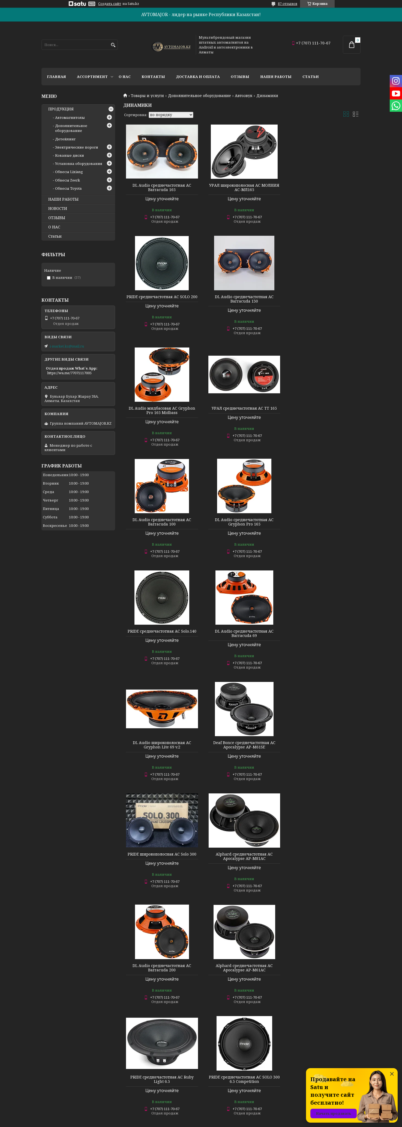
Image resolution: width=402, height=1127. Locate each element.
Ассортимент (92, 76)
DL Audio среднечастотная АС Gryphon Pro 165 (241, 410)
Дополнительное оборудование (199, 95)
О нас (125, 76)
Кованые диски (69, 155)
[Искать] (113, 45)
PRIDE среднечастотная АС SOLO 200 (322, 187)
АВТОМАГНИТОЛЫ (59, 1061)
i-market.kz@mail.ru (67, 346)
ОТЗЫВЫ (56, 217)
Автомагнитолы (70, 117)
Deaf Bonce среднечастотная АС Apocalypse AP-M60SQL (161, 967)
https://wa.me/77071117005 (69, 373)
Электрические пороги (76, 147)
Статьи (310, 76)
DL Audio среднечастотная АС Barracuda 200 (322, 633)
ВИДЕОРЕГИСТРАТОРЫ (62, 1047)
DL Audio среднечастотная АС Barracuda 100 (161, 410)
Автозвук (243, 95)
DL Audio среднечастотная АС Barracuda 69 (161, 522)
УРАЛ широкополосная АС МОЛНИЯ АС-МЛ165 (242, 187)
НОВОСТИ (57, 208)
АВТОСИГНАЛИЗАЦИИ (62, 1054)
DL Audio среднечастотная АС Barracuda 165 (161, 187)
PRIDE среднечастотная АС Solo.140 (322, 408)
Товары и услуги (147, 95)
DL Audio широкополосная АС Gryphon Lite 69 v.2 (242, 522)
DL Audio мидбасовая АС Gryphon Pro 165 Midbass (242, 299)
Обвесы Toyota (68, 188)
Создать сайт (109, 4)
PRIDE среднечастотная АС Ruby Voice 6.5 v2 (161, 856)
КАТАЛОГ (293, 1054)
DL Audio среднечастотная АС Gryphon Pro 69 (322, 856)
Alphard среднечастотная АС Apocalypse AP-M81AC (241, 633)
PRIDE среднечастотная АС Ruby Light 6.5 (242, 745)
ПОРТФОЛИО (134, 1047)
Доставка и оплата (198, 76)
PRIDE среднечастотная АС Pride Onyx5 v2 (242, 856)
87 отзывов (287, 3)
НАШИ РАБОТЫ (63, 199)
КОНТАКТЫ (214, 1054)
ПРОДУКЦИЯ (61, 109)
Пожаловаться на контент (232, 1121)
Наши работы (276, 76)
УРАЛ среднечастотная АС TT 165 (322, 297)
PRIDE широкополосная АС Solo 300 (161, 631)
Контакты (153, 76)
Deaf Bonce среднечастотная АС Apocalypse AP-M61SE (323, 522)
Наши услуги (53, 1098)
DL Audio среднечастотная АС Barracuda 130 (161, 299)
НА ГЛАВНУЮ (297, 1047)
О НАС (54, 227)
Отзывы (240, 76)
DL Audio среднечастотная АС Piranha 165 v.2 (322, 967)
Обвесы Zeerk (67, 180)
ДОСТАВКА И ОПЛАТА (224, 1047)
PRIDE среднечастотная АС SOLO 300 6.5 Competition (322, 745)
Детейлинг (65, 139)
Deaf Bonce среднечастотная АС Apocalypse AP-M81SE (242, 967)
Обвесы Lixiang (69, 171)
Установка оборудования (78, 163)
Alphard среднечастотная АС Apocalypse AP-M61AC (161, 745)
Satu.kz (228, 1116)
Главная (56, 76)
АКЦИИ (129, 1061)
